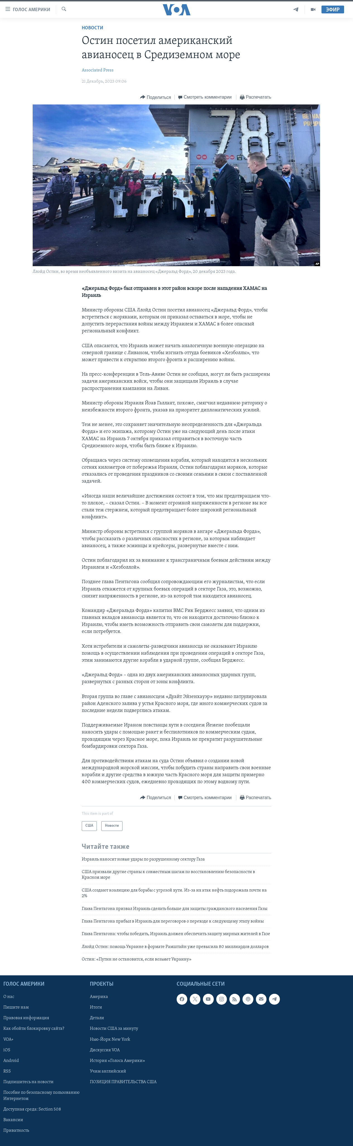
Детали (97, 1018)
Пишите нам (16, 1007)
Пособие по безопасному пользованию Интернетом (41, 1095)
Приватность (16, 1130)
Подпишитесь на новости (28, 1082)
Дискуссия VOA (105, 1050)
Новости (92, 28)
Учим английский (108, 1071)
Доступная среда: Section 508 (32, 1109)
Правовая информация (26, 1018)
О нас (8, 997)
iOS (6, 1050)
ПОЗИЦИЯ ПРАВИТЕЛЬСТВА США (123, 1082)
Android (11, 1060)
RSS (7, 1071)
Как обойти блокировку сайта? (33, 1028)
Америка (99, 997)
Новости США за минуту (114, 1028)
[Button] (155, 97)
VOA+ (8, 1039)
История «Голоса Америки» (117, 1060)
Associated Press (98, 70)
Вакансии (13, 1120)
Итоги (96, 1007)
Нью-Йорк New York (110, 1039)
